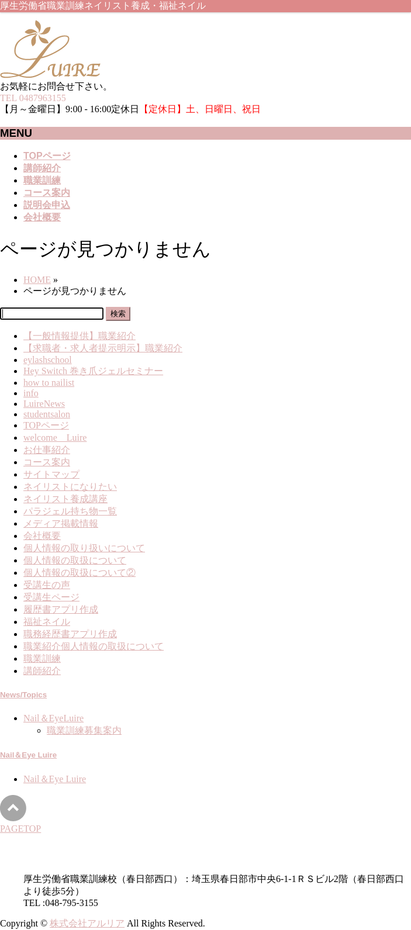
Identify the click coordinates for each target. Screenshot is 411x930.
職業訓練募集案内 (84, 730)
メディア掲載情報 (60, 523)
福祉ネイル (46, 622)
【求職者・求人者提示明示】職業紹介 (102, 348)
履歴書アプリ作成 (60, 609)
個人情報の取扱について (74, 560)
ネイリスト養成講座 (65, 499)
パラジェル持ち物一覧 (70, 511)
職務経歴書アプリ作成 (70, 634)
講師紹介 (42, 671)
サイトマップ (51, 474)
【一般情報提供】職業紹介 (79, 336)
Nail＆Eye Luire (28, 755)
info (31, 393)
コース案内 (46, 462)
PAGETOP (20, 829)
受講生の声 (46, 585)
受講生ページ (51, 597)
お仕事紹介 (46, 450)
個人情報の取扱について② (79, 573)
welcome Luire (55, 437)
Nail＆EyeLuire (53, 718)
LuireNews (44, 404)
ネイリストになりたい (70, 487)
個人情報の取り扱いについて (84, 548)
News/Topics (23, 694)
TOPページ (46, 425)
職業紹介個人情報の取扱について (93, 646)
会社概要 (42, 536)
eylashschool (47, 360)
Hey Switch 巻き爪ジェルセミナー (93, 371)
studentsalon (46, 414)
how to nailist (48, 383)
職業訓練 (42, 658)
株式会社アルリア (87, 923)
